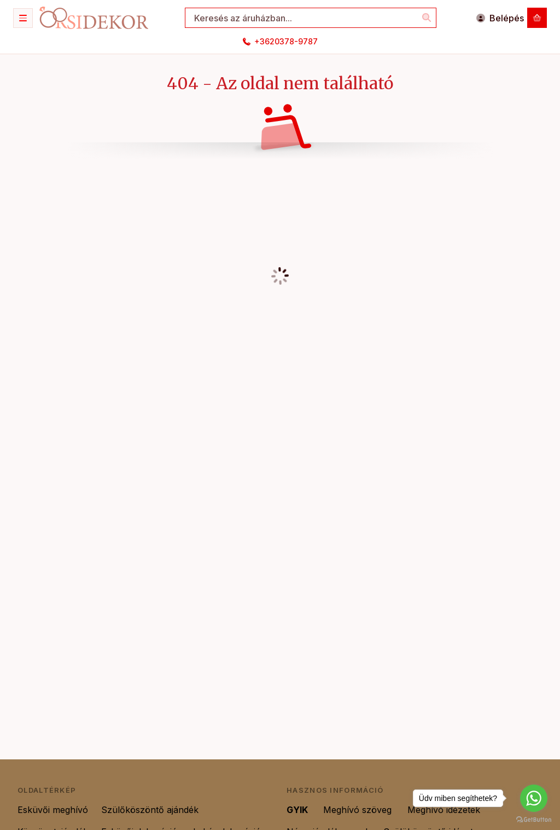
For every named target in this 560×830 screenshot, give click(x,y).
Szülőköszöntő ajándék (151, 809)
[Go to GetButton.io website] (533, 819)
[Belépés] (499, 18)
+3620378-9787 (286, 41)
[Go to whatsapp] (533, 798)
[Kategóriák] (23, 18)
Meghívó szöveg (358, 809)
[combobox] (310, 18)
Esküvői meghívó (53, 809)
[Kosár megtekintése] (537, 18)
